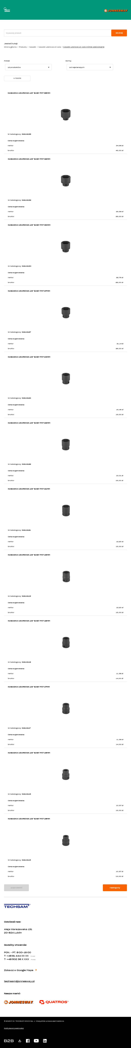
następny (115, 888)
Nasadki (32, 47)
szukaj (119, 33)
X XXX (29, 960)
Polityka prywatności (14, 1029)
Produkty (23, 47)
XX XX (28, 956)
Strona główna (10, 47)
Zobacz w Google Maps (20, 971)
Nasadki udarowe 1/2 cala (49, 47)
